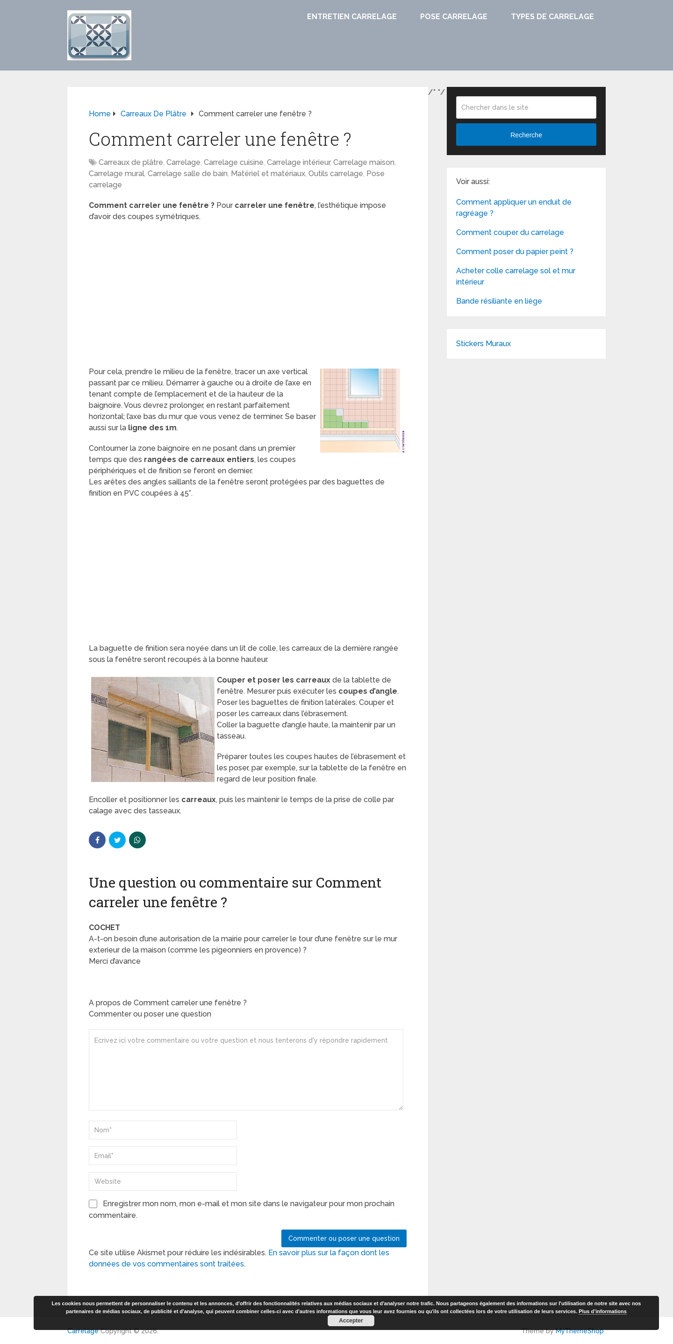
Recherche (526, 135)
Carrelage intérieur (298, 162)
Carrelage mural (116, 173)
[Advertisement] (248, 297)
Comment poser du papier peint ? (514, 251)
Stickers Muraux (483, 343)
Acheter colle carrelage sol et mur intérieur (515, 276)
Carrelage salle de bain (188, 173)
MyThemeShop (580, 1331)
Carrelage (183, 162)
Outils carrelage (335, 173)
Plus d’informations (603, 1311)
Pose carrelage (453, 16)
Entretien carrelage (352, 16)
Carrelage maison (363, 162)
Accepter (351, 1320)
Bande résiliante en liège (499, 301)
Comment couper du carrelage (510, 232)
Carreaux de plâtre (131, 162)
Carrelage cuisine (234, 162)
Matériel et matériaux (268, 173)
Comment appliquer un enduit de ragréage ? (514, 208)
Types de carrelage (552, 16)
